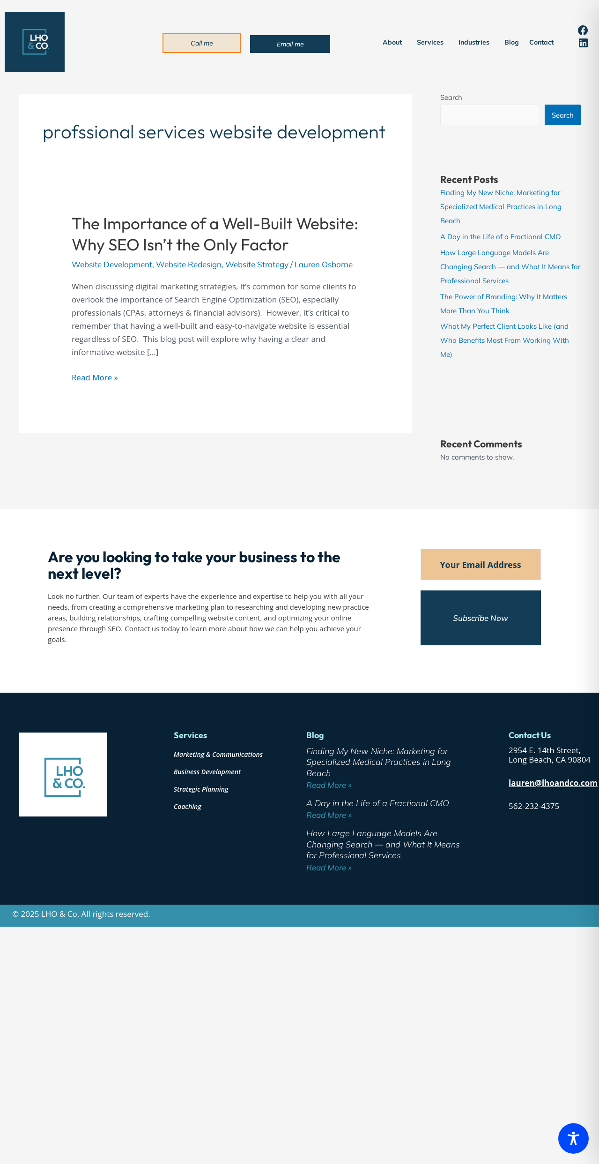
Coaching (187, 806)
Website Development (112, 264)
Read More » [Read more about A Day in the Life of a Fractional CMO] (329, 815)
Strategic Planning (201, 789)
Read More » (95, 377)
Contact (541, 42)
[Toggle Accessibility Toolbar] (573, 1138)
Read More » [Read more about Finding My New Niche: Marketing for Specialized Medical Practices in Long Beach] (329, 785)
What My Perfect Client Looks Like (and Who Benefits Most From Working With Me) (504, 340)
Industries (476, 42)
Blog (511, 42)
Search (451, 97)
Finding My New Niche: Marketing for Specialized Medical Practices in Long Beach (501, 206)
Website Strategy (256, 264)
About (395, 42)
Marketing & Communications (218, 754)
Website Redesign (189, 264)
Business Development (207, 771)
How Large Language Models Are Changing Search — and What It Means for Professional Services (510, 266)
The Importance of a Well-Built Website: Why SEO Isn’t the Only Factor (215, 234)
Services (432, 42)
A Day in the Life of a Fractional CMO (500, 236)
